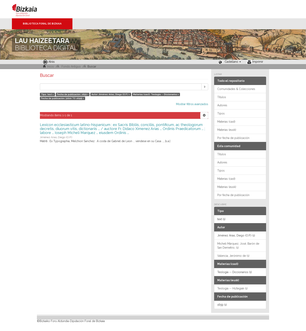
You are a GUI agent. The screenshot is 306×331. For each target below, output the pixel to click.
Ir (205, 86)
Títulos (221, 97)
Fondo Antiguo (71, 66)
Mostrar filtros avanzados (192, 104)
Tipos (221, 113)
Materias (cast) (226, 121)
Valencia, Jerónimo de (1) (233, 255)
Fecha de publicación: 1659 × (72, 94)
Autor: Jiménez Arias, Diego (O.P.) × (110, 94)
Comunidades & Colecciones (236, 89)
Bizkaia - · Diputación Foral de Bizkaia (28, 9)
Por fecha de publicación (233, 138)
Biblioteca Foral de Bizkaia (42, 23)
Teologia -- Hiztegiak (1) (232, 288)
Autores (222, 105)
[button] (233, 62)
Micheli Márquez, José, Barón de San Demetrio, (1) (238, 245)
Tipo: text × (47, 94)
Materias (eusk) (226, 129)
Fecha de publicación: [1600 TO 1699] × (62, 98)
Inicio (50, 66)
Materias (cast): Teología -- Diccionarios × (156, 94)
